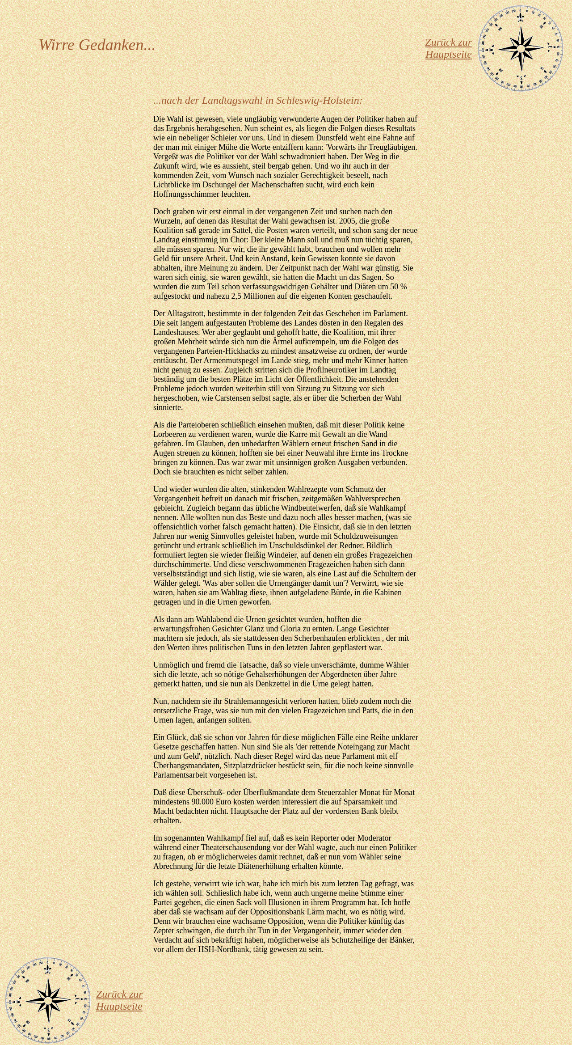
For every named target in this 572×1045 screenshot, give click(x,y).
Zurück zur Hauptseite (448, 48)
